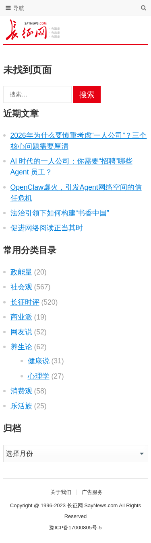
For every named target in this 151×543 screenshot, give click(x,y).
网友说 (21, 332)
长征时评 (24, 302)
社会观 (21, 287)
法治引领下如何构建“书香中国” (60, 213)
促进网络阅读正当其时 (46, 228)
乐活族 (21, 406)
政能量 (21, 272)
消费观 (21, 391)
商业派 (21, 317)
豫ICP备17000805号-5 (75, 528)
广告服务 (92, 492)
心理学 (39, 376)
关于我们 (60, 492)
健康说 (39, 361)
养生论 (21, 347)
